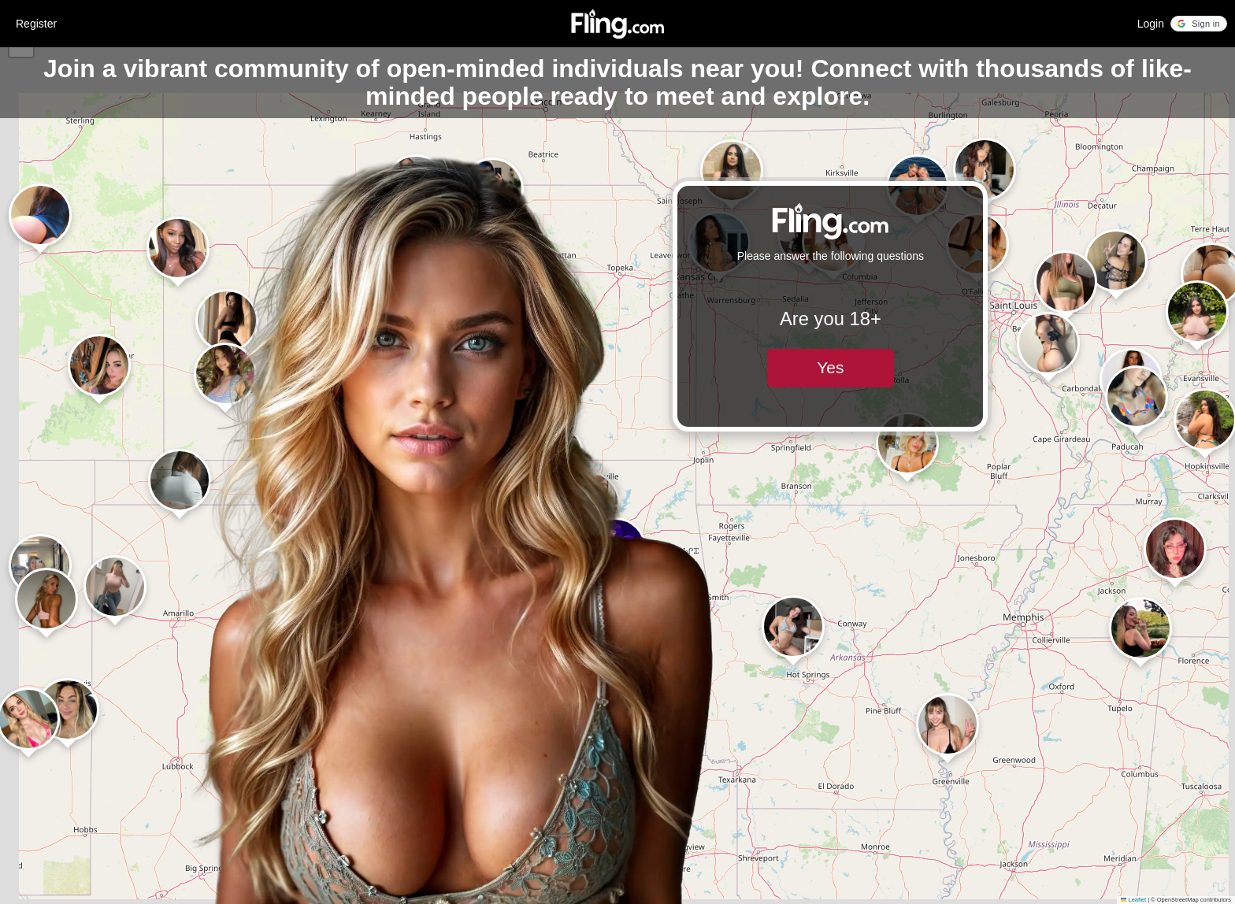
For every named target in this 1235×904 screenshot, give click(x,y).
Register (36, 23)
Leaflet (1133, 899)
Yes (830, 367)
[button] (1198, 23)
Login (1150, 23)
